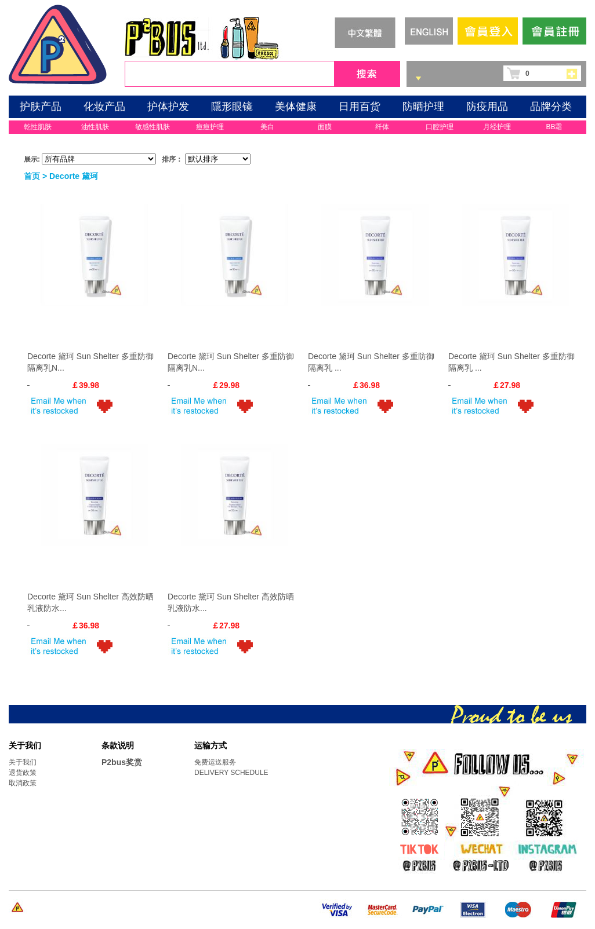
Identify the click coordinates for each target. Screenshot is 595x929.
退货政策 (23, 773)
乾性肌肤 (38, 127)
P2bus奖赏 (121, 762)
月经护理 (497, 127)
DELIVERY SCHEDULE (231, 773)
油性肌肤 (95, 127)
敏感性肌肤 (152, 127)
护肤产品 (40, 106)
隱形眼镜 (232, 106)
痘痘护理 (210, 127)
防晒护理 (423, 106)
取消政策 (23, 783)
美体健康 (296, 106)
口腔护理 (439, 127)
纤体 (382, 127)
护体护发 (168, 106)
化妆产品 (104, 106)
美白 (267, 127)
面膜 (325, 127)
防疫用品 (487, 106)
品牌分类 (551, 106)
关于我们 (23, 762)
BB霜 (554, 127)
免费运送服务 (215, 762)
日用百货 (359, 106)
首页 (32, 176)
